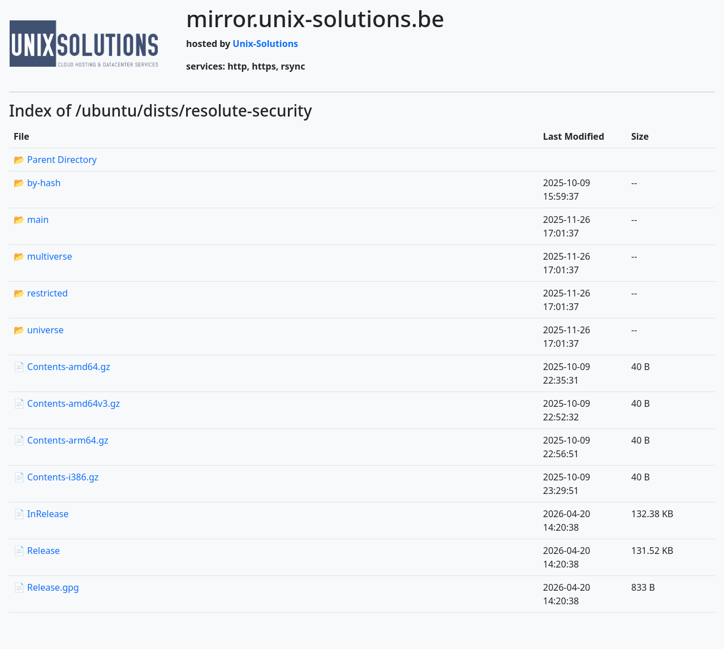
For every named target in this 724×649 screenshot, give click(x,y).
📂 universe (38, 330)
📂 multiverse (43, 256)
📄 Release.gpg (46, 587)
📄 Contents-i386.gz (56, 477)
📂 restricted (41, 293)
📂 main (31, 219)
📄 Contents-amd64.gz (62, 366)
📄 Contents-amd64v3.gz (67, 403)
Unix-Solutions (265, 43)
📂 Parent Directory (55, 159)
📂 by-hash (37, 183)
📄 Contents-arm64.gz (61, 440)
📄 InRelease (41, 514)
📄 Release (37, 550)
